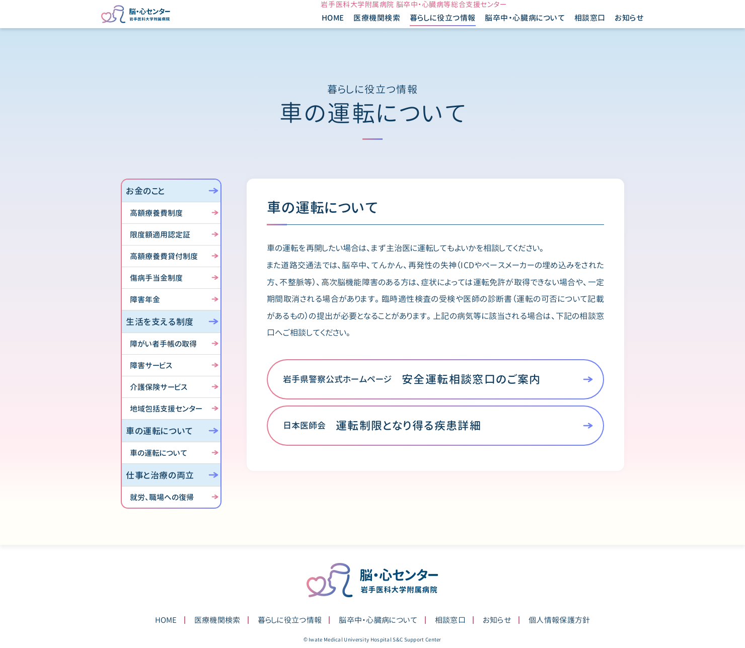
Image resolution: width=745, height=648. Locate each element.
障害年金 (145, 299)
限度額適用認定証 (160, 234)
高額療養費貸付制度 (164, 256)
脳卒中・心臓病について (378, 620)
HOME (313, 29)
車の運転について (159, 431)
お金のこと (145, 191)
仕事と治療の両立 (160, 475)
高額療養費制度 (156, 213)
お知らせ (609, 29)
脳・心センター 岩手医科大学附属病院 (372, 580)
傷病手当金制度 (156, 278)
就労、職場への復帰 (162, 497)
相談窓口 (569, 29)
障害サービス (151, 365)
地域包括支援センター (166, 408)
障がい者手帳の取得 (163, 344)
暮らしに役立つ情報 (290, 620)
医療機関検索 (357, 29)
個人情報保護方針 (559, 620)
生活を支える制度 (160, 322)
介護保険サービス (158, 387)
